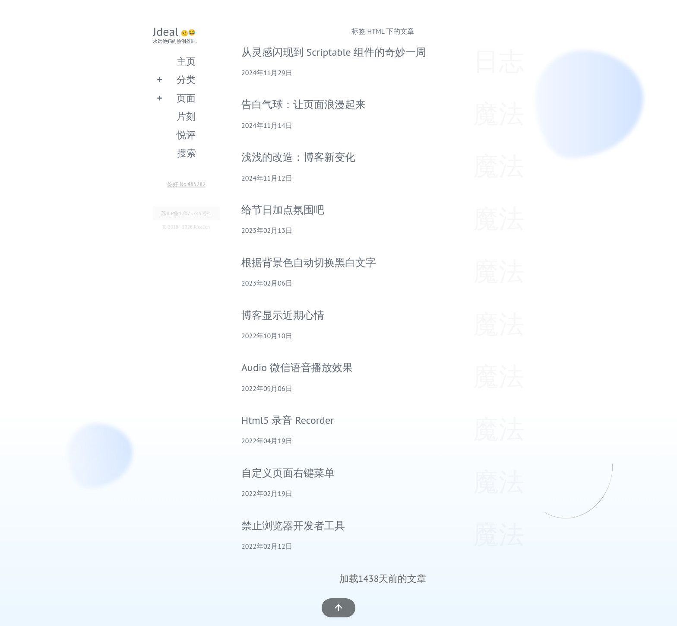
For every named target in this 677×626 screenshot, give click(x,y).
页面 (186, 98)
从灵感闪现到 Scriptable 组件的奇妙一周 (333, 52)
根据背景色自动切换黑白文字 (308, 262)
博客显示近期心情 (282, 315)
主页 (186, 61)
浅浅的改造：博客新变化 (298, 157)
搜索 (186, 152)
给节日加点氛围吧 (282, 209)
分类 (186, 79)
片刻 (186, 116)
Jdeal (166, 31)
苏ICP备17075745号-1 (186, 213)
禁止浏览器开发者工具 (293, 525)
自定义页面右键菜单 (288, 473)
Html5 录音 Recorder (287, 420)
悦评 (186, 134)
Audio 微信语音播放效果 (297, 367)
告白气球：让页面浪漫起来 (303, 104)
